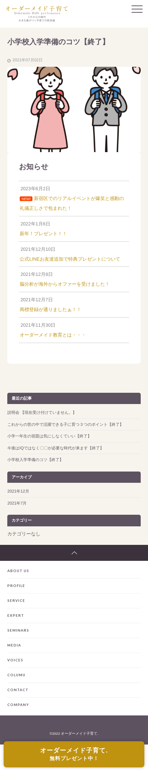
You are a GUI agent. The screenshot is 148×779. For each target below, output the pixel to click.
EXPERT (15, 615)
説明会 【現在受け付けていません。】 (42, 412)
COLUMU (16, 675)
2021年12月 (18, 491)
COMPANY (18, 705)
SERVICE (16, 601)
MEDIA (14, 645)
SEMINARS (18, 630)
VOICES (15, 660)
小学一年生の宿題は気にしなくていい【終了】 (49, 436)
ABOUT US (18, 571)
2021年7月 (17, 503)
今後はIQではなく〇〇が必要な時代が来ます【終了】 (55, 448)
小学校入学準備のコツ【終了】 (35, 459)
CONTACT (17, 690)
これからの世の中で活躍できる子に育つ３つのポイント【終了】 (65, 424)
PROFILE (16, 586)
